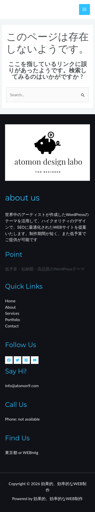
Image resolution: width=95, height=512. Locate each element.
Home (10, 301)
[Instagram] (26, 360)
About (10, 307)
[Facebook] (9, 360)
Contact (12, 326)
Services (12, 313)
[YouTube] (35, 360)
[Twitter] (17, 360)
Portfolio (12, 319)
